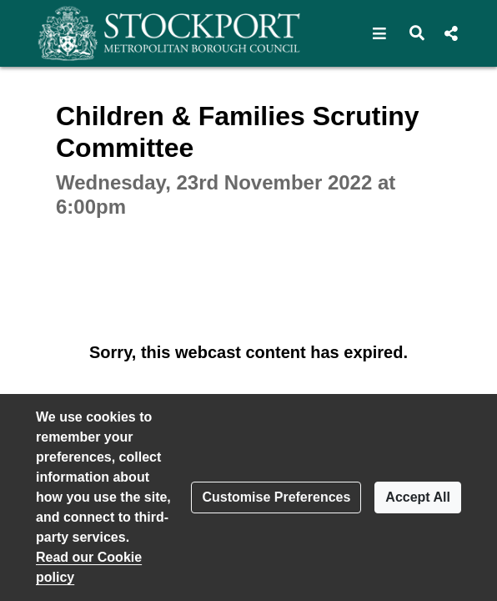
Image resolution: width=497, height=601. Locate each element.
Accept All (417, 497)
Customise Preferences (276, 497)
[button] (379, 33)
